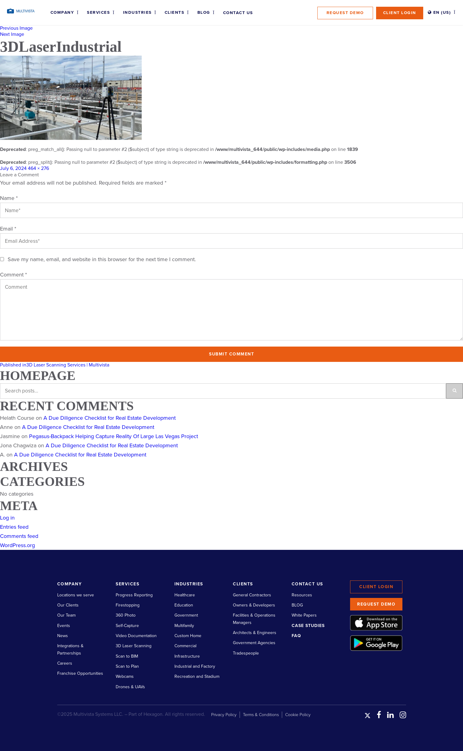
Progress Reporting (134, 595)
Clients (175, 12)
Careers (64, 663)
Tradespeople (246, 653)
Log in (7, 517)
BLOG (297, 605)
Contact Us (238, 12)
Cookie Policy (298, 714)
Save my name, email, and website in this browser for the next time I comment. (102, 259)
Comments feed (19, 536)
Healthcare (184, 595)
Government (186, 615)
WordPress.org (17, 545)
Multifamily (184, 625)
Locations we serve (75, 595)
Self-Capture (127, 625)
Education (183, 605)
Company (62, 12)
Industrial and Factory (194, 666)
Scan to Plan (127, 666)
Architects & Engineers (254, 632)
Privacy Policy (224, 714)
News (62, 635)
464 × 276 (38, 168)
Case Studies (308, 625)
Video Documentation (136, 635)
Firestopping (128, 605)
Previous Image (16, 28)
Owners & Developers (254, 605)
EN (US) (439, 12)
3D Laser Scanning (133, 645)
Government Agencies (254, 642)
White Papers (304, 615)
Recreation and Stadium (196, 676)
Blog (203, 12)
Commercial (185, 645)
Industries (137, 12)
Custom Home (187, 635)
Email (8, 228)
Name (9, 198)
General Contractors (252, 595)
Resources (302, 595)
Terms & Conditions (261, 714)
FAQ (296, 635)
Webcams (125, 676)
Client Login (399, 12)
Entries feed (14, 527)
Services (98, 12)
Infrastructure (187, 656)
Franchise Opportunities (80, 673)
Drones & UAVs (130, 686)
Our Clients (68, 605)
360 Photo (126, 615)
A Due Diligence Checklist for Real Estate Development (109, 418)
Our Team (66, 615)
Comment (13, 274)
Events (63, 625)
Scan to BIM (127, 656)
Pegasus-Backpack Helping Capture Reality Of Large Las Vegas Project (113, 436)
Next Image (12, 34)
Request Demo (345, 12)
